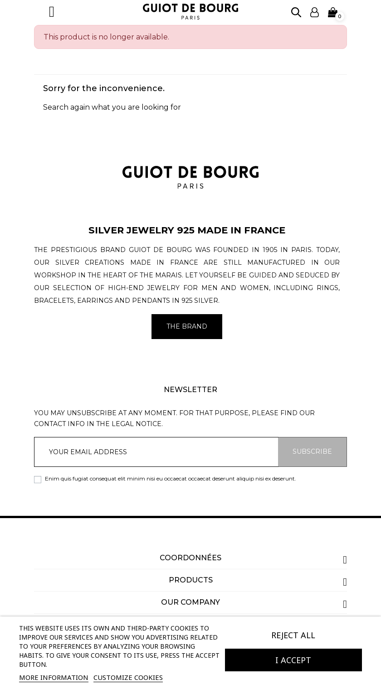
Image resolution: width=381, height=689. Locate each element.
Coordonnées (190, 557)
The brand (186, 326)
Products (191, 580)
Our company (190, 602)
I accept (293, 660)
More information (53, 677)
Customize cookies (128, 677)
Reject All (293, 635)
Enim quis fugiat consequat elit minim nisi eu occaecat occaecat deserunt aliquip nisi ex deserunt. (170, 478)
